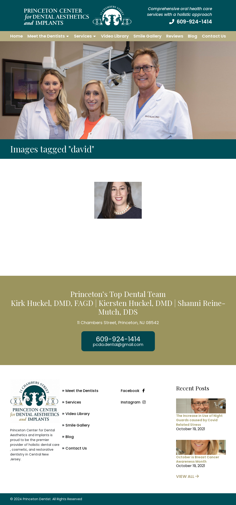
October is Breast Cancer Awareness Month (197, 459)
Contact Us (214, 36)
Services (83, 36)
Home (16, 36)
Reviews (174, 36)
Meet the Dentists (46, 36)
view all (187, 476)
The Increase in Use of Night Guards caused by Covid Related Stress (199, 420)
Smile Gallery (147, 36)
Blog (192, 36)
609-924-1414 (194, 21)
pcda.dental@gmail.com (118, 344)
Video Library (115, 36)
